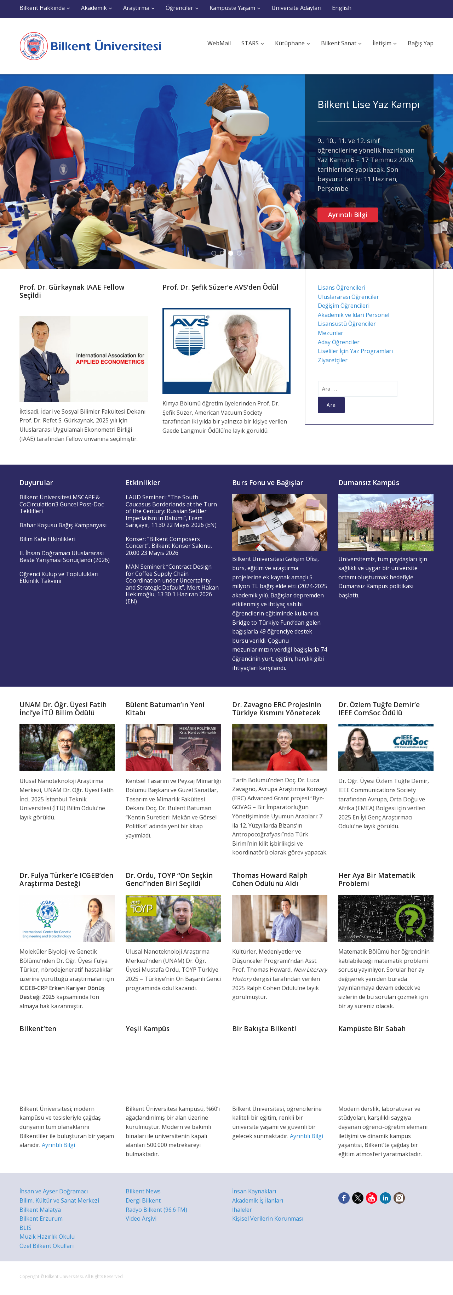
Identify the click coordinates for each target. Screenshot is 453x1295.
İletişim (382, 43)
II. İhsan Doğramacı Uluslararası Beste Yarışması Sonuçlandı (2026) (64, 556)
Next (442, 172)
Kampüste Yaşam (232, 8)
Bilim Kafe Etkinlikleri (47, 539)
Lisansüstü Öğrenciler (347, 324)
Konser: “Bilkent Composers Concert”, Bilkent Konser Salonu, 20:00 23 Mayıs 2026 (169, 546)
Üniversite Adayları (296, 8)
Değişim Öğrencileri (343, 305)
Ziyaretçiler (333, 360)
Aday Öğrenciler (339, 342)
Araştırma (136, 8)
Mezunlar (330, 333)
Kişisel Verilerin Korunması (267, 1218)
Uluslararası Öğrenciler (348, 297)
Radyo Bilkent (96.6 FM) (156, 1210)
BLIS (25, 1228)
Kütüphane (290, 43)
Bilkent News (143, 1191)
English (341, 8)
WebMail (219, 43)
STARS (250, 43)
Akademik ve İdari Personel (353, 315)
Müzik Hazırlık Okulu (47, 1236)
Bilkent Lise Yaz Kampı (368, 104)
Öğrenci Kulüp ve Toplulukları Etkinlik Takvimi (58, 577)
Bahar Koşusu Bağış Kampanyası (63, 525)
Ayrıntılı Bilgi (347, 214)
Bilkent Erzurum (41, 1218)
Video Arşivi (141, 1218)
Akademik (94, 8)
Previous (11, 172)
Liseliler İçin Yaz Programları (355, 351)
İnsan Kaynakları (254, 1191)
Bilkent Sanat (338, 43)
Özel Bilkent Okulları (46, 1246)
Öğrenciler (179, 8)
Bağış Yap (421, 43)
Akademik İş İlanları (257, 1200)
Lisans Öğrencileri (341, 287)
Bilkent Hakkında (42, 8)
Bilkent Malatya (40, 1210)
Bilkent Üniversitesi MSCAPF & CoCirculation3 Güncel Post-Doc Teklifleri (61, 504)
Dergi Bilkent (143, 1200)
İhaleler (242, 1210)
